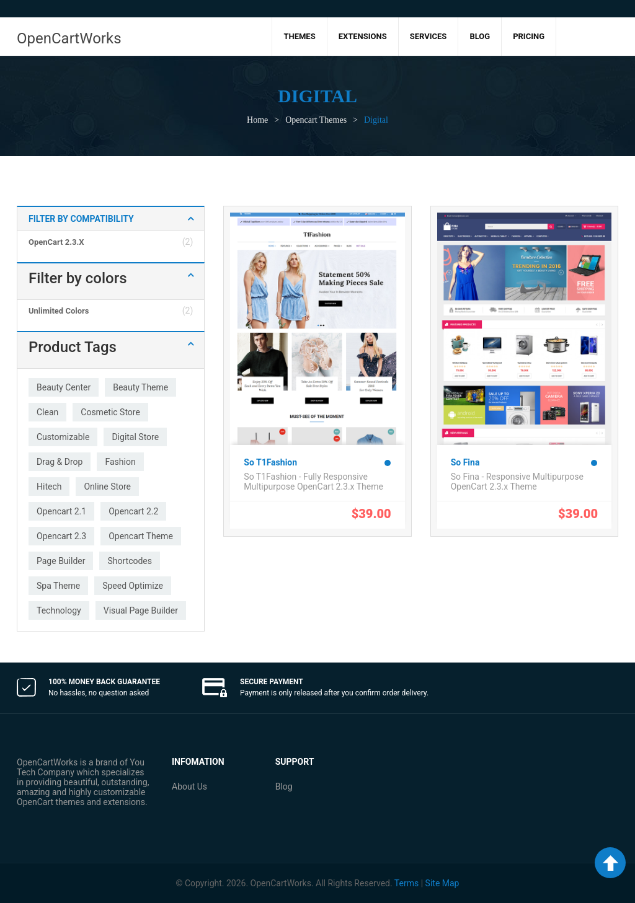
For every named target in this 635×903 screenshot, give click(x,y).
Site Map (442, 883)
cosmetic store (110, 412)
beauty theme (140, 387)
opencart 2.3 (61, 536)
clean (47, 412)
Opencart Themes (316, 120)
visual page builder (141, 610)
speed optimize (132, 586)
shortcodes (129, 561)
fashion (120, 462)
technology (59, 610)
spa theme (58, 586)
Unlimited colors (59, 310)
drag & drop (59, 462)
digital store (135, 437)
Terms (406, 883)
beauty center (64, 387)
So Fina (465, 462)
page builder (61, 561)
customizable (63, 437)
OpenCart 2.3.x (56, 242)
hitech (49, 486)
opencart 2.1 (61, 511)
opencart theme (141, 536)
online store (107, 486)
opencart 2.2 (133, 511)
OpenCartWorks (69, 38)
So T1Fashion (270, 462)
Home (257, 120)
